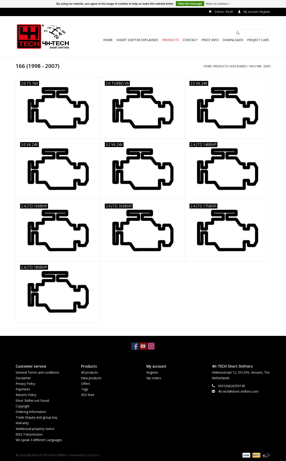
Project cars (258, 40)
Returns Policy (26, 395)
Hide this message (190, 3)
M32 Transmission (29, 434)
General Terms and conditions (37, 372)
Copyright (22, 406)
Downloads (233, 40)
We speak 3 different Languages (39, 440)
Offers (85, 383)
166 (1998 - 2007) (259, 66)
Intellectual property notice (35, 429)
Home (108, 40)
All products (89, 372)
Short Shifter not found (32, 400)
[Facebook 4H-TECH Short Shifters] (135, 346)
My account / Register (254, 12)
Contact (190, 40)
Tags (84, 389)
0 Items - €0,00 (221, 12)
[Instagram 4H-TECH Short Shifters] (151, 346)
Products (170, 40)
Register (152, 372)
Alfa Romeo (238, 66)
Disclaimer (23, 378)
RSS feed (87, 395)
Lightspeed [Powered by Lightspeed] (92, 455)
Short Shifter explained (137, 40)
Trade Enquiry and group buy (36, 417)
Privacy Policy (25, 383)
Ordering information (31, 412)
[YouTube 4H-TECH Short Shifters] (143, 346)
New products (91, 378)
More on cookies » (218, 3)
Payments (23, 389)
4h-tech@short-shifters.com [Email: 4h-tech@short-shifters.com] (238, 391)
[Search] (252, 33)
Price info (210, 40)
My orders (153, 378)
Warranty (22, 423)
